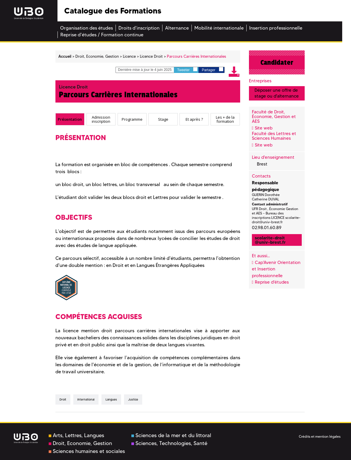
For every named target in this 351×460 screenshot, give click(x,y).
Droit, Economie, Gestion (80, 443)
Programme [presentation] (132, 119)
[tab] (70, 119)
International (85, 399)
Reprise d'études (272, 282)
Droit (63, 399)
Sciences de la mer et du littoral (171, 435)
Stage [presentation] (163, 119)
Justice (133, 399)
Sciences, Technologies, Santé (169, 443)
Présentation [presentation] (70, 119)
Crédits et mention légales (319, 436)
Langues (111, 399)
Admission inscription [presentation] (101, 119)
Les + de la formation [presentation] (225, 119)
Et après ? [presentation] (194, 119)
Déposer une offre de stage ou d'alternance (277, 93)
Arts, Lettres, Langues (76, 435)
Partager (212, 69)
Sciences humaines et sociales (87, 451)
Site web (263, 128)
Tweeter (187, 69)
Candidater (276, 62)
